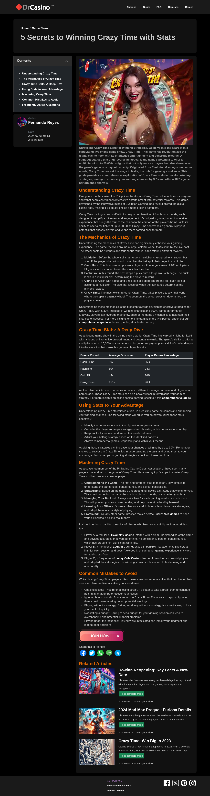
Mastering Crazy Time (36, 94)
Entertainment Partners (119, 785)
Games (189, 7)
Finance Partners (115, 790)
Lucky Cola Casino (128, 558)
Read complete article (132, 694)
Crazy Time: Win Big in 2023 (144, 741)
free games (171, 514)
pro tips (164, 455)
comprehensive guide (93, 322)
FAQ (159, 7)
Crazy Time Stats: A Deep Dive (42, 84)
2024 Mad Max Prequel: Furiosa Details (154, 710)
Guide (146, 7)
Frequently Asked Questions (41, 104)
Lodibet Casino (123, 546)
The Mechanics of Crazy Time (41, 78)
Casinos (131, 7)
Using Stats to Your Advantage (42, 89)
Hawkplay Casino (122, 535)
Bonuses (173, 7)
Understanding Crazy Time (39, 73)
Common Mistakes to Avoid (40, 99)
